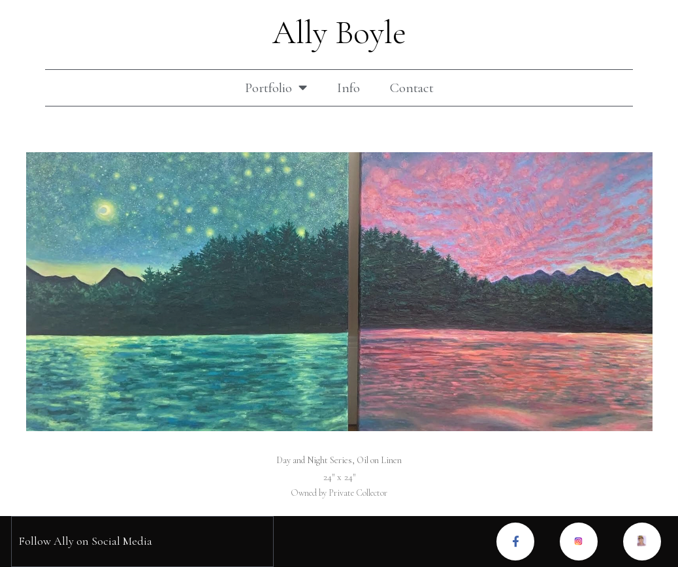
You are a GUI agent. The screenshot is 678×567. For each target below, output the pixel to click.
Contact (412, 88)
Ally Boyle (339, 32)
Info (348, 88)
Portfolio (276, 87)
